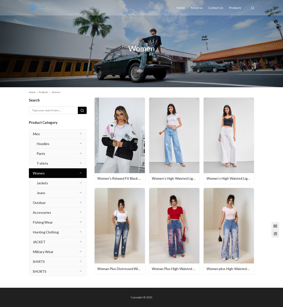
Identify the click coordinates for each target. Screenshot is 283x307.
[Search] (252, 8)
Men (36, 134)
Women (39, 173)
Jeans (41, 193)
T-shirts (42, 163)
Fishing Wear (43, 222)
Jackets (42, 183)
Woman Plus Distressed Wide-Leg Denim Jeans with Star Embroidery (121, 269)
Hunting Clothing (46, 232)
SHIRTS (39, 261)
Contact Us (215, 7)
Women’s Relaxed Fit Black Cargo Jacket (121, 179)
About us (196, 7)
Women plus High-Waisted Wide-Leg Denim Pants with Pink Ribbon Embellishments (230, 269)
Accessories (42, 212)
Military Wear (43, 252)
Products (235, 7)
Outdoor (39, 202)
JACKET (39, 242)
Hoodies (43, 144)
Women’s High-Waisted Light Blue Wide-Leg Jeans (175, 179)
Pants (41, 153)
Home (180, 7)
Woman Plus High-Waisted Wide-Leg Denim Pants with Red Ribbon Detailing (175, 269)
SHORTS (39, 271)
